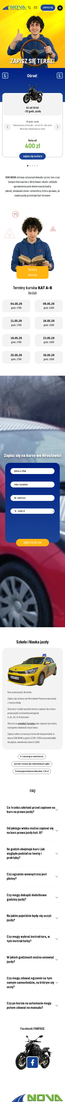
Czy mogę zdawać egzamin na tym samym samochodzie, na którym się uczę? (30, 982)
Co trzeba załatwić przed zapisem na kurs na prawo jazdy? (31, 809)
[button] (3, 41)
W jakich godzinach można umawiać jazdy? (30, 959)
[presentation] (33, 527)
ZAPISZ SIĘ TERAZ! (32, 61)
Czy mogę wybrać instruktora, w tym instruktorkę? (28, 938)
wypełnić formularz (26, 723)
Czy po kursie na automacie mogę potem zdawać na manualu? (29, 1005)
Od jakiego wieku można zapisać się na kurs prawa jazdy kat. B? (30, 830)
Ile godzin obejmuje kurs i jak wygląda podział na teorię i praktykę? (26, 853)
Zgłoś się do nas (32, 542)
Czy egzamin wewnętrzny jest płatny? (27, 876)
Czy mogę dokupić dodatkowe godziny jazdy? (27, 897)
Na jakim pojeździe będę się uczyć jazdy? (29, 918)
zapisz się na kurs (32, 156)
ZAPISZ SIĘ (48, 7)
